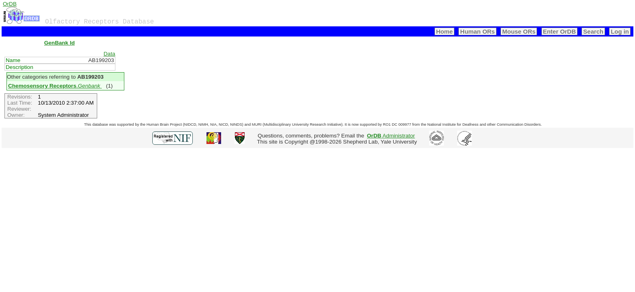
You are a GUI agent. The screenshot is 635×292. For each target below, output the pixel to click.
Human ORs (477, 31)
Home (444, 31)
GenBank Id (59, 43)
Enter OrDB (559, 31)
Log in (620, 31)
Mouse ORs (518, 31)
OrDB (10, 4)
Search (593, 31)
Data (109, 54)
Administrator (391, 136)
